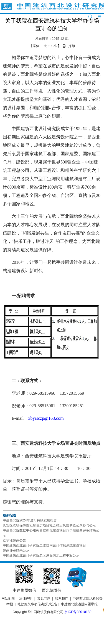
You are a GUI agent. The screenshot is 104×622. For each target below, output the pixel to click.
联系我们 (61, 599)
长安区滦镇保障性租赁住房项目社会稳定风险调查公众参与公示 (49, 525)
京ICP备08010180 (77, 612)
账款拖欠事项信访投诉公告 (37, 604)
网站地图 (8, 599)
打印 (71, 46)
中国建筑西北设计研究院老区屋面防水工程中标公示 (41, 555)
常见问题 (43, 599)
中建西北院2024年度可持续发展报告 (30, 520)
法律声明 (25, 599)
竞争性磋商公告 (14, 540)
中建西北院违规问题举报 (79, 604)
